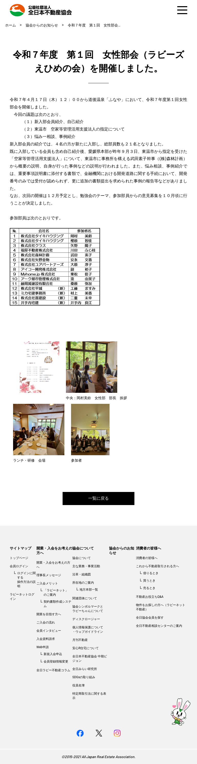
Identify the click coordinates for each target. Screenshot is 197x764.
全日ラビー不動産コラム (53, 670)
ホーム (10, 25)
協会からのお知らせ (42, 25)
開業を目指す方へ (48, 614)
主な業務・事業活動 (86, 566)
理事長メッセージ (48, 575)
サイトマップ (20, 548)
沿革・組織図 (81, 574)
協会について (83, 548)
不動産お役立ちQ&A (150, 597)
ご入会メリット (47, 583)
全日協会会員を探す (150, 617)
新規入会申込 (53, 654)
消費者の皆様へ (148, 548)
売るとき (149, 588)
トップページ (19, 558)
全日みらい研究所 (84, 669)
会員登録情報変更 (56, 661)
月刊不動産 (80, 640)
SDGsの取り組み (83, 677)
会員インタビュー (48, 630)
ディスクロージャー (86, 619)
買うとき (149, 580)
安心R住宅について (85, 648)
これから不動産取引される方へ (157, 566)
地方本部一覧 (89, 589)
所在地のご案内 (83, 582)
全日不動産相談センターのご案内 (159, 626)
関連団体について (84, 598)
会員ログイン (19, 566)
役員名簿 (78, 685)
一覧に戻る (98, 498)
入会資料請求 (45, 639)
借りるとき (151, 573)
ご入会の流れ (45, 622)
